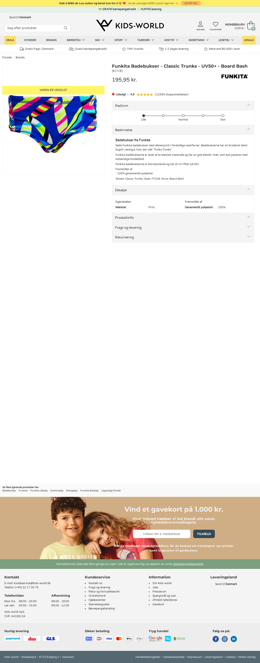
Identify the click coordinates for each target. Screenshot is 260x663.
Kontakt (11, 577)
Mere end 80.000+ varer (222, 49)
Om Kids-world (162, 583)
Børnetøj (76, 40)
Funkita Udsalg (38, 490)
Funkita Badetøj (89, 490)
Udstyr (171, 40)
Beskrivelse (123, 130)
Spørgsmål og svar (164, 595)
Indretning (199, 40)
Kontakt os (95, 583)
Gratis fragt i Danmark (37, 49)
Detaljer (121, 190)
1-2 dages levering (174, 49)
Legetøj (226, 40)
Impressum (195, 657)
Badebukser (9, 490)
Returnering (124, 237)
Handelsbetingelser (148, 657)
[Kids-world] (130, 26)
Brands (51, 40)
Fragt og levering (128, 228)
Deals (10, 40)
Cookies (231, 657)
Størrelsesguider (99, 604)
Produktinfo (124, 218)
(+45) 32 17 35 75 (27, 587)
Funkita (23, 490)
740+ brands (132, 49)
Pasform (121, 106)
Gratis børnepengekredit (88, 49)
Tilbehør (145, 40)
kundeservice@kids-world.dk (32, 583)
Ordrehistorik (97, 595)
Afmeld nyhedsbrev (164, 600)
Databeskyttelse (173, 657)
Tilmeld (204, 534)
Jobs (155, 587)
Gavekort (158, 604)
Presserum (159, 591)
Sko (99, 40)
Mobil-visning (247, 657)
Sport (121, 40)
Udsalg (249, 40)
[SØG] (65, 28)
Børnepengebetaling (102, 608)
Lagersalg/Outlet (111, 490)
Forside (7, 57)
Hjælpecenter (97, 600)
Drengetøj (71, 490)
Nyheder (30, 40)
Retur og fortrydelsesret (104, 591)
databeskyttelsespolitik (188, 564)
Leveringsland (214, 657)
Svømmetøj (56, 490)
